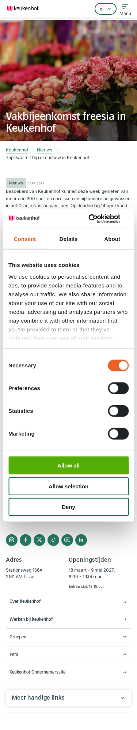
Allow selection (68, 486)
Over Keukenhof (25, 601)
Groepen (17, 637)
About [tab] (112, 239)
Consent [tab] (25, 239)
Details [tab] (69, 239)
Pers (13, 655)
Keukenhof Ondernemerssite (37, 672)
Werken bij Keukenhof (31, 619)
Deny (68, 507)
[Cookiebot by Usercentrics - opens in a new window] (97, 218)
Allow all (68, 465)
